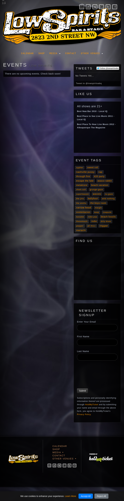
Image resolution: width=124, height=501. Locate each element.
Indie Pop (92, 217)
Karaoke (80, 217)
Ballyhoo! (93, 198)
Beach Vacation (99, 185)
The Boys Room (98, 203)
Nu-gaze (109, 194)
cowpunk (107, 212)
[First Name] (97, 342)
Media (54, 53)
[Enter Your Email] (97, 327)
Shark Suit (81, 189)
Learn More (70, 496)
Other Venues (92, 53)
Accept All (85, 496)
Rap (100, 172)
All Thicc (91, 226)
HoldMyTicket (91, 404)
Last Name (83, 351)
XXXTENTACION (83, 212)
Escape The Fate (85, 181)
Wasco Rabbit (105, 181)
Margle (98, 208)
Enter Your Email (86, 322)
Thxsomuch (81, 221)
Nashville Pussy (85, 172)
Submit (82, 391)
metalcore (81, 185)
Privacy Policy (84, 414)
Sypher (79, 167)
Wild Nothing (108, 198)
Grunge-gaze (96, 189)
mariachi (81, 230)
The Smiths (81, 203)
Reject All (101, 496)
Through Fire (83, 176)
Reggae (104, 225)
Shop (41, 53)
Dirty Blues (106, 221)
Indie (94, 221)
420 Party (99, 176)
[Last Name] (97, 357)
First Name (83, 336)
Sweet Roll (92, 167)
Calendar (27, 53)
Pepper (79, 226)
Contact (70, 53)
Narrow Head (83, 207)
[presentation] (90, 375)
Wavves (97, 194)
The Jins (80, 198)
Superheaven (82, 194)
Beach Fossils (108, 216)
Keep (96, 212)
